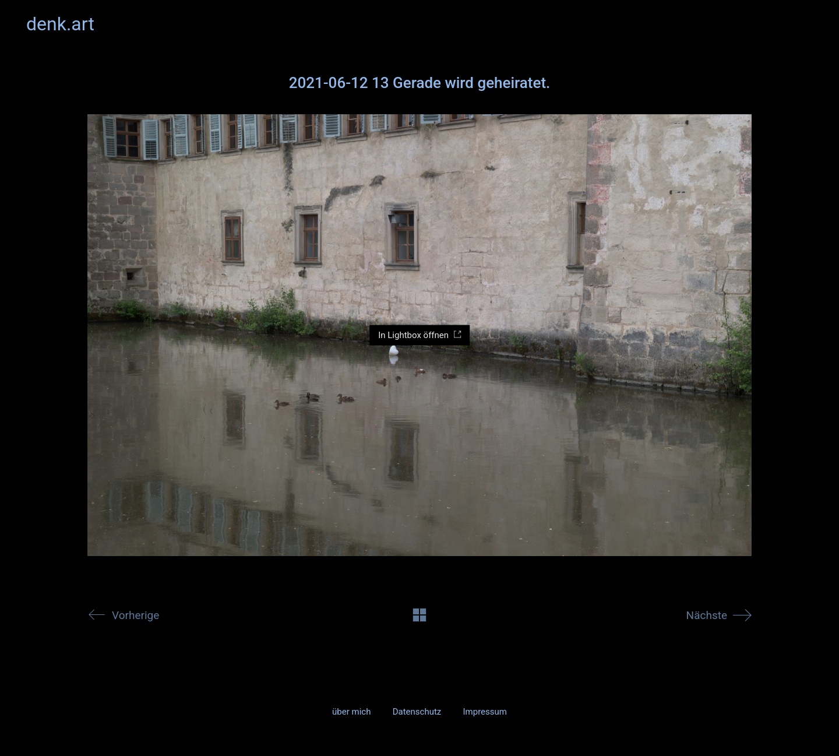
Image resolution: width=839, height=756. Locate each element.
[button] (806, 24)
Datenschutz (417, 711)
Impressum (484, 711)
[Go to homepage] (60, 24)
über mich (351, 711)
